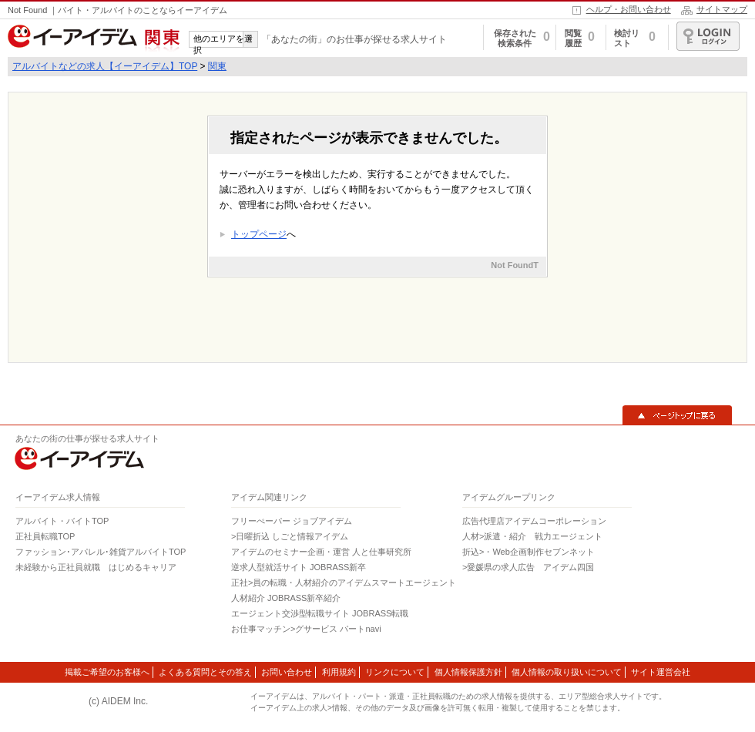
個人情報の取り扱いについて (567, 672)
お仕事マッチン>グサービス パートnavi (306, 628)
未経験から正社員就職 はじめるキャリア (95, 567)
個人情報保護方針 (468, 672)
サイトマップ (721, 9)
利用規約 (339, 672)
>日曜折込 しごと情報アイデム (289, 536)
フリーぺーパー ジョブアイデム (291, 520)
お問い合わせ (286, 672)
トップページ (259, 234)
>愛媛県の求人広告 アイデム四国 (528, 567)
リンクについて (394, 672)
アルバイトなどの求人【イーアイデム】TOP (104, 66)
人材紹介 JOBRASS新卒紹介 (286, 598)
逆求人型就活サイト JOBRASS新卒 (298, 567)
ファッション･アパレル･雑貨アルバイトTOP (100, 551)
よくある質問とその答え (205, 672)
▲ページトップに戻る (677, 415)
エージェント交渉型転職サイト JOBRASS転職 (319, 613)
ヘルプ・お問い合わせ (628, 9)
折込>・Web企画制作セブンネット (528, 551)
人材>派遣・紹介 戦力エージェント (532, 536)
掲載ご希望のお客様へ (107, 672)
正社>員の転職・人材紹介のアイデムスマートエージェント (343, 582)
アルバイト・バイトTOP (62, 520)
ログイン (708, 36)
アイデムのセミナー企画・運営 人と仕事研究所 (321, 551)
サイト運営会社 (660, 672)
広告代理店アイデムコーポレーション (534, 520)
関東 (217, 66)
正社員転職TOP (45, 536)
